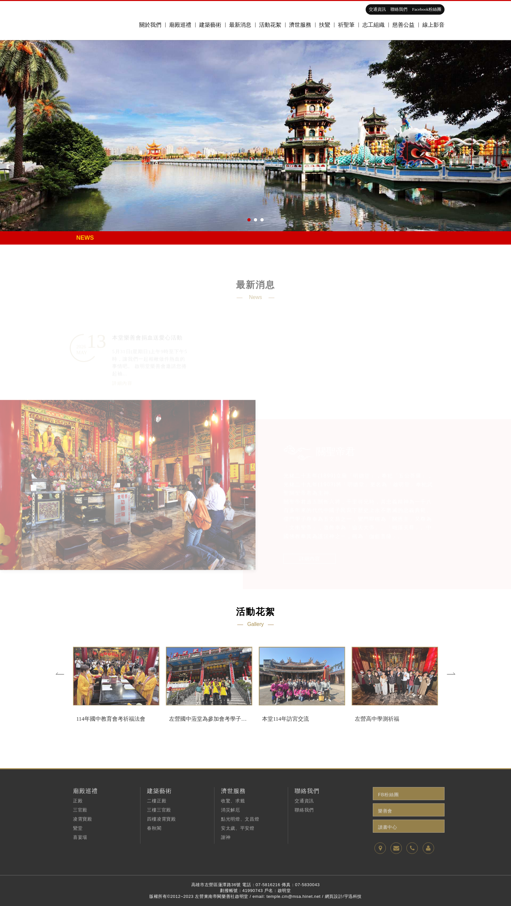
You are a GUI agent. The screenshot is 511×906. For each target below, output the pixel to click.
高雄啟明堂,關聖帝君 (93, 20)
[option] (255, 135)
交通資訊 (377, 9)
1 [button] (249, 219)
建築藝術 (210, 25)
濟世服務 (300, 25)
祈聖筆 (346, 25)
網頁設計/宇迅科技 (343, 896)
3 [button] (262, 219)
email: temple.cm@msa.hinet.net (287, 896)
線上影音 (433, 25)
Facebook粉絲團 (426, 9)
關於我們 (150, 25)
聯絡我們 (398, 9)
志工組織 (373, 25)
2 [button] (255, 219)
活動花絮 (270, 25)
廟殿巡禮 (180, 25)
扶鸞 (324, 25)
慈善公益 (403, 25)
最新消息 (240, 25)
